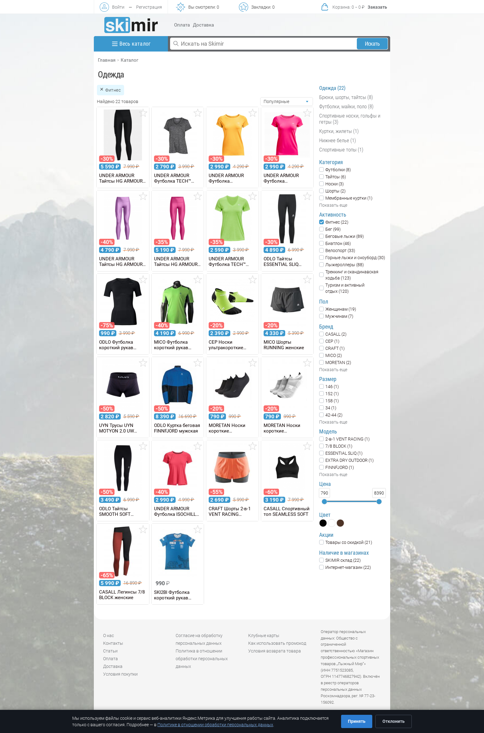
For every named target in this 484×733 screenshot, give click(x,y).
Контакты (113, 643)
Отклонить (393, 721)
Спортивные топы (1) (341, 150)
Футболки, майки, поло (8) (346, 106)
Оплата (182, 25)
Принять (356, 721)
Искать (372, 43)
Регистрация (149, 7)
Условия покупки (120, 674)
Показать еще (333, 205)
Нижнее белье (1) (337, 140)
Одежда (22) (332, 88)
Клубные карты (263, 635)
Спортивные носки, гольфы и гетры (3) (349, 119)
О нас (108, 635)
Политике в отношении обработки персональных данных (215, 724)
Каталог (129, 60)
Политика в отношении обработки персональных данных (202, 658)
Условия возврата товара (274, 650)
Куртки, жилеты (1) (339, 131)
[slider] (324, 501)
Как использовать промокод (277, 643)
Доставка (203, 25)
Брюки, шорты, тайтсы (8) (346, 97)
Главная (106, 60)
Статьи (110, 650)
